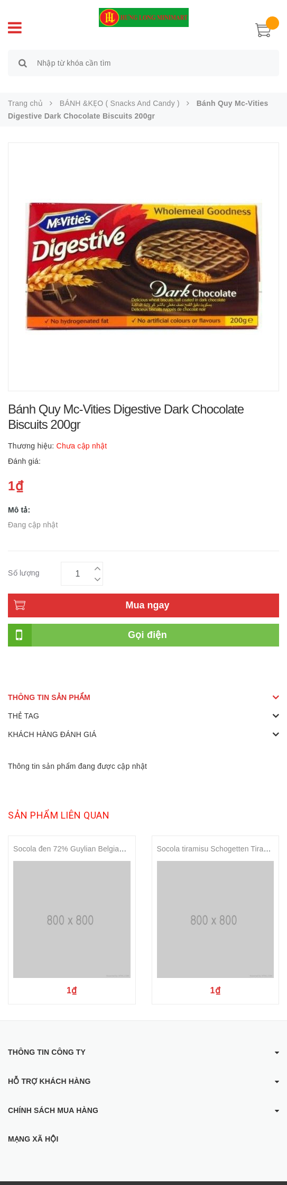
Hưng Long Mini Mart (148, 1177)
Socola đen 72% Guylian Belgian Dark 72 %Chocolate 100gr (114, 836)
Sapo (246, 1177)
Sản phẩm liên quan (58, 802)
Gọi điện (147, 622)
